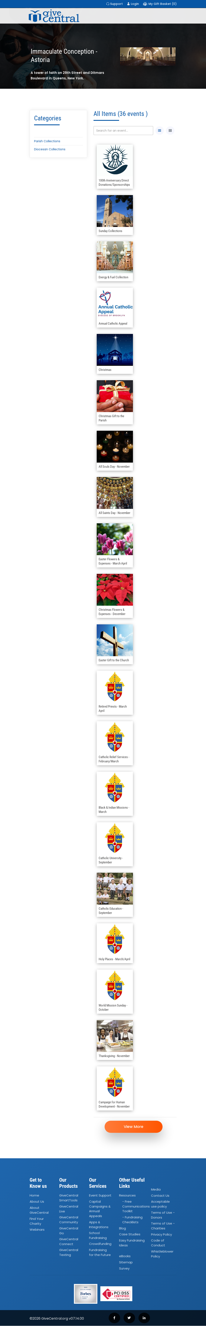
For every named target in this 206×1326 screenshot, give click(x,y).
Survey (124, 1268)
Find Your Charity (37, 1221)
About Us (37, 1202)
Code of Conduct (158, 1243)
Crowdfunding (100, 1244)
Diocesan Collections (49, 149)
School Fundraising (98, 1235)
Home (34, 1196)
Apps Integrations (98, 1224)
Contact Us (160, 1196)
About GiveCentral (39, 1210)
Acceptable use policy (160, 1204)
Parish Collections (47, 141)
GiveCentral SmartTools (68, 1198)
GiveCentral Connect (68, 1241)
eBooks (125, 1256)
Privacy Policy (161, 1234)
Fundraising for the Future (100, 1252)
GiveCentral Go (68, 1231)
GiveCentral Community (68, 1220)
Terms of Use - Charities (163, 1226)
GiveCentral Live (68, 1209)
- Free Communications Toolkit (136, 1207)
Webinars (37, 1229)
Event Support (100, 1196)
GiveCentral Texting (68, 1252)
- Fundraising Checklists (132, 1220)
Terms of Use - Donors (163, 1215)
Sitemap (126, 1262)
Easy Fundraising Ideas (132, 1243)
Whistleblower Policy (162, 1254)
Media (156, 1189)
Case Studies (129, 1234)
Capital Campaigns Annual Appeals (100, 1209)
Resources (127, 1196)
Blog (122, 1228)
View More (135, 1126)
